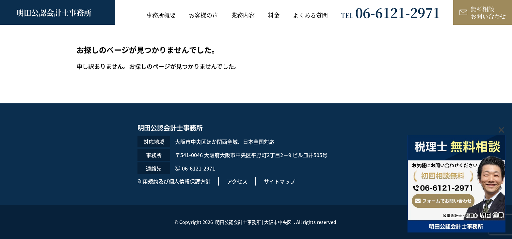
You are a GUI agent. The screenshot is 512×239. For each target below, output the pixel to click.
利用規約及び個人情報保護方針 (174, 181)
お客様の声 (203, 15)
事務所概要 (161, 15)
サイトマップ (279, 181)
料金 (274, 15)
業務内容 (243, 15)
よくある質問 (310, 15)
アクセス (237, 181)
